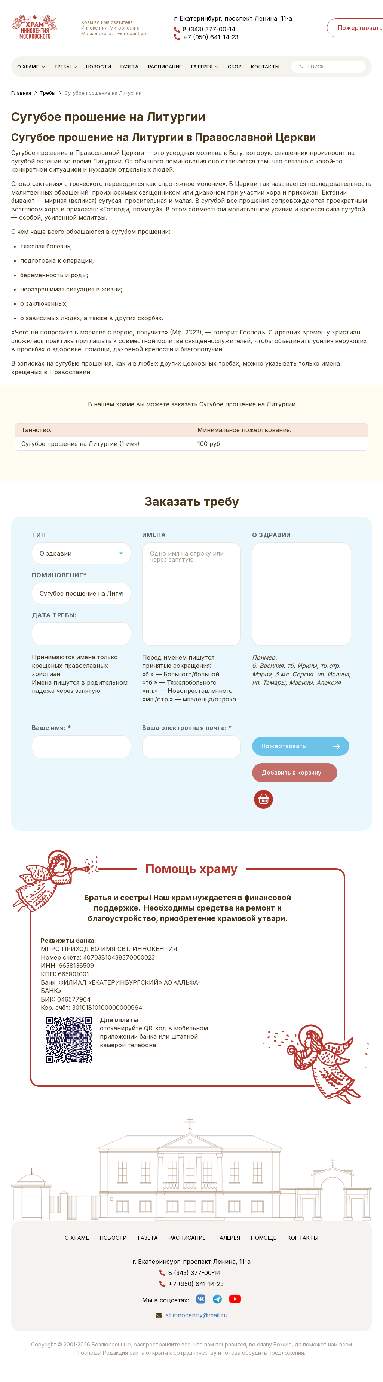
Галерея (201, 67)
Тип (39, 535)
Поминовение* (59, 575)
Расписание (165, 67)
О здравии (271, 535)
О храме (28, 67)
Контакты (265, 67)
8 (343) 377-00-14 (209, 29)
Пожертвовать (300, 746)
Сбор (235, 67)
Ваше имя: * (51, 727)
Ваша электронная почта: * (187, 727)
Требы (62, 67)
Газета (129, 67)
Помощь (264, 1238)
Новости (98, 67)
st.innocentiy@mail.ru (196, 1315)
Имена (154, 535)
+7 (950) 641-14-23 (210, 37)
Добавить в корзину (291, 772)
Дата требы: (54, 615)
